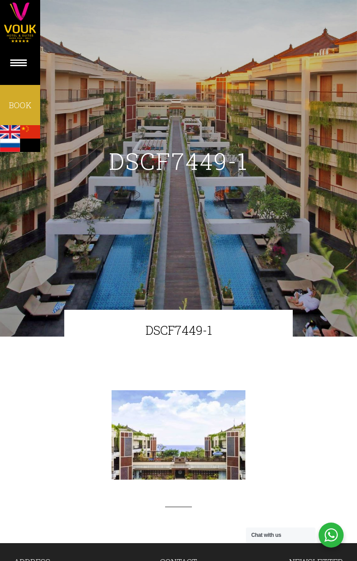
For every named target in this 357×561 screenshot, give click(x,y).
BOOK (20, 105)
